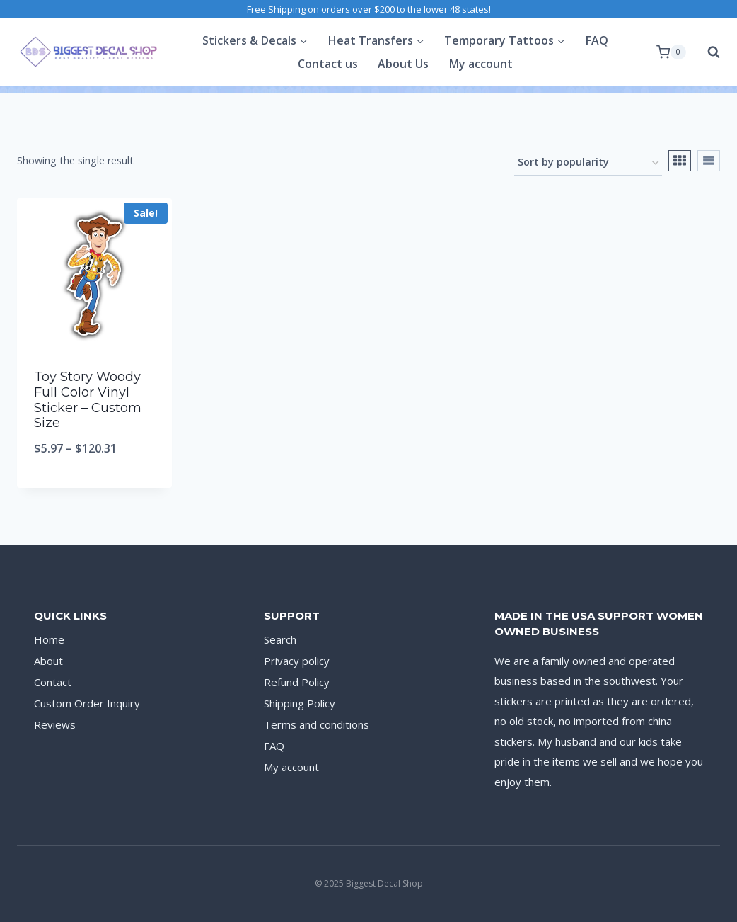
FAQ (597, 40)
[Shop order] (588, 163)
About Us (403, 64)
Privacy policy (297, 661)
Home (49, 639)
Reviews (55, 724)
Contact (52, 682)
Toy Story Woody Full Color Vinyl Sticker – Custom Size (87, 400)
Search (280, 639)
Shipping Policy (299, 703)
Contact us (328, 64)
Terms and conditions (316, 724)
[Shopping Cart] (671, 52)
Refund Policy (297, 682)
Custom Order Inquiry (87, 703)
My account (481, 64)
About (48, 661)
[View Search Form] (706, 52)
